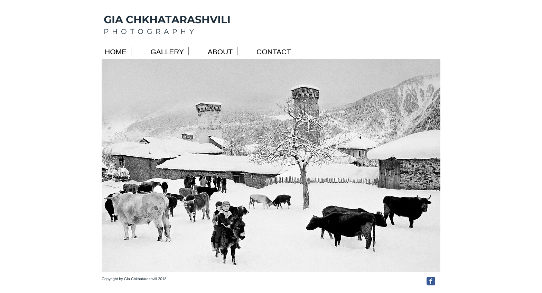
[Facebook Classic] (431, 281)
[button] (271, 165)
